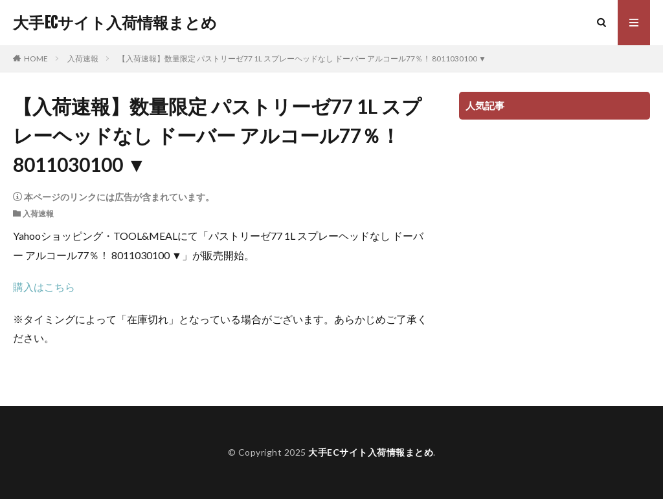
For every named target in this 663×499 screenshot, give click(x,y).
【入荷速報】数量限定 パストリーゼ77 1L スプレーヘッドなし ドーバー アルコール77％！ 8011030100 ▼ (302, 58)
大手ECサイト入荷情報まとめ (115, 22)
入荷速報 (82, 58)
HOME (36, 58)
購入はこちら (44, 287)
